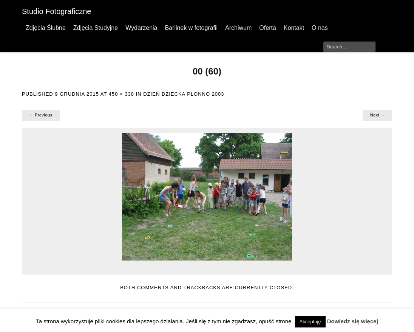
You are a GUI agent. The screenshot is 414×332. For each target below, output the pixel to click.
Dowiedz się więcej (352, 321)
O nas (320, 28)
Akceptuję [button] (310, 321)
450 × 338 (121, 94)
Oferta (267, 28)
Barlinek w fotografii (191, 28)
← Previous (41, 115)
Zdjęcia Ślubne (46, 28)
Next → (377, 115)
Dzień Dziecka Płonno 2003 (183, 94)
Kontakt (294, 28)
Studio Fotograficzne (56, 11)
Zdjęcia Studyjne (95, 28)
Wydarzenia (141, 28)
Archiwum (238, 28)
